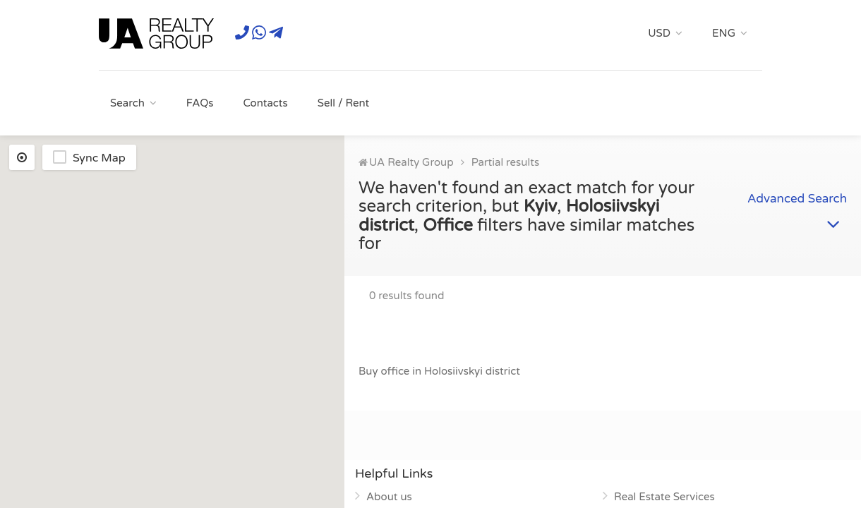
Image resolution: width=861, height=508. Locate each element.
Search (127, 103)
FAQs (200, 103)
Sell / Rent (344, 103)
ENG (723, 33)
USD (659, 33)
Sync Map (99, 158)
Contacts (265, 103)
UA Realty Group (411, 162)
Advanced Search (797, 204)
